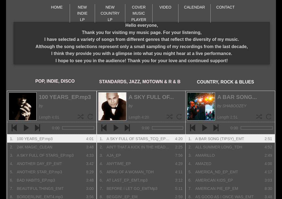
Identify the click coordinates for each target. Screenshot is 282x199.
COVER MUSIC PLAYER (138, 13)
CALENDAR (194, 7)
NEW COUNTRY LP (110, 13)
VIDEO (165, 7)
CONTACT (225, 7)
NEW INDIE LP (82, 13)
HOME (57, 7)
